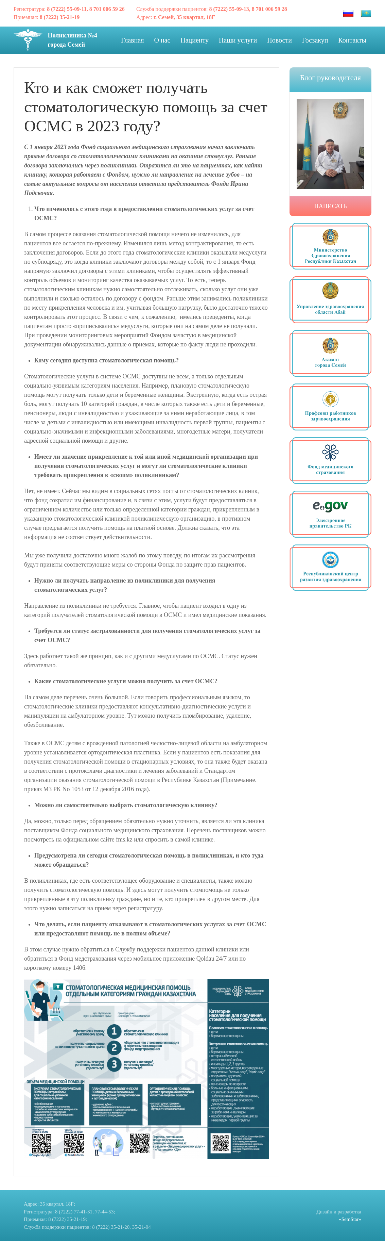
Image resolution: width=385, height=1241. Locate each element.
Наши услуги (238, 40)
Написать (330, 206)
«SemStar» (350, 1219)
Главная (132, 40)
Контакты (352, 40)
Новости (279, 40)
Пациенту (194, 40)
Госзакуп (315, 40)
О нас (162, 40)
